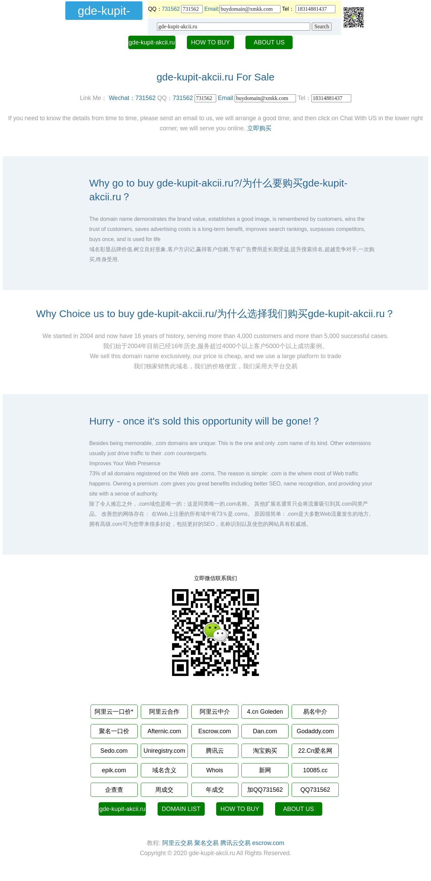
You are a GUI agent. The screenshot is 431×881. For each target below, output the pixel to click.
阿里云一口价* (114, 711)
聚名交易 (206, 843)
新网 (265, 770)
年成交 (215, 789)
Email (211, 9)
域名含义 (164, 770)
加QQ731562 (265, 789)
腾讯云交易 (235, 843)
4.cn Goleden (265, 711)
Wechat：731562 (132, 98)
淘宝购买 (265, 750)
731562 (171, 9)
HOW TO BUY (210, 42)
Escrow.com (214, 731)
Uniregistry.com (164, 750)
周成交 (164, 789)
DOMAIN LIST (181, 809)
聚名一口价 (114, 731)
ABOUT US (269, 42)
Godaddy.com (315, 731)
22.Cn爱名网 (315, 750)
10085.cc (315, 770)
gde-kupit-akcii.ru (152, 42)
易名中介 (315, 711)
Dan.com (265, 731)
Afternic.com (164, 731)
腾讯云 (215, 750)
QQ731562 (315, 789)
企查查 (114, 789)
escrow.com (268, 843)
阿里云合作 (164, 711)
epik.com (114, 770)
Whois (214, 770)
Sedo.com (114, 750)
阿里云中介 (215, 711)
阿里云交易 (177, 843)
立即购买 (259, 128)
